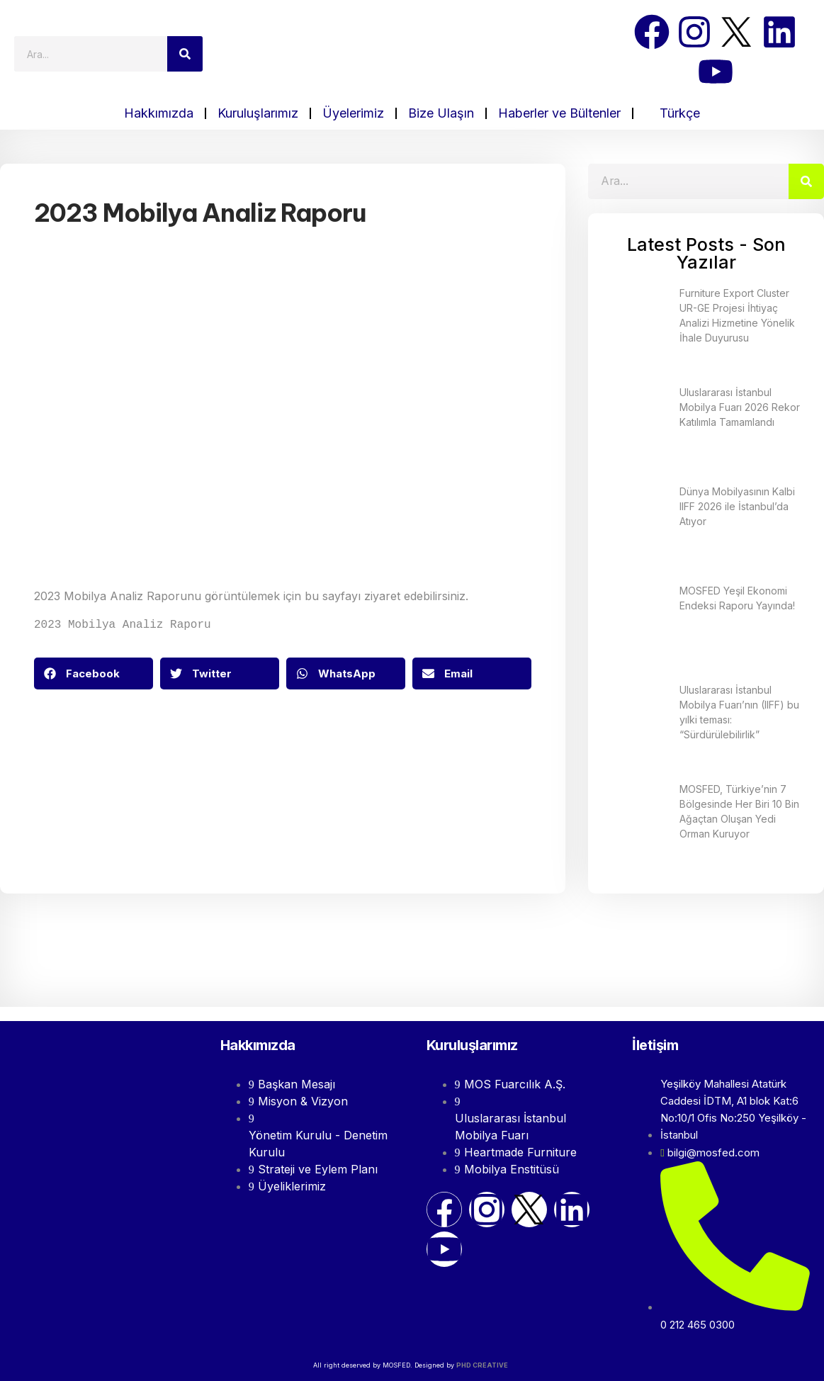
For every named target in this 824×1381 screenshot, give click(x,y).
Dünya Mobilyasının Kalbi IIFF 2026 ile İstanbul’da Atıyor (737, 506)
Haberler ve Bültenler (559, 113)
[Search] (185, 54)
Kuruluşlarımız (258, 113)
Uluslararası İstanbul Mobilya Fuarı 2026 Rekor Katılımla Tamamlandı (739, 407)
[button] (93, 672)
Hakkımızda (158, 113)
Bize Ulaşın (441, 113)
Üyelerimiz (353, 113)
